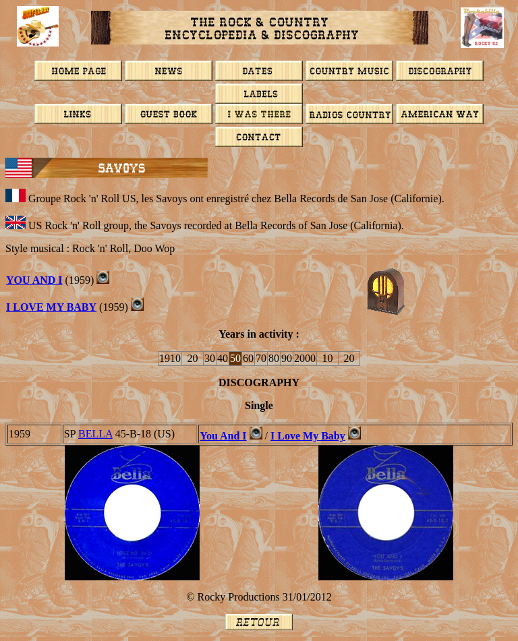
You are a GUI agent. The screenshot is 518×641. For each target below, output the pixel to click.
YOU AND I (34, 280)
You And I (223, 435)
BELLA (95, 433)
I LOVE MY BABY (51, 307)
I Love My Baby (307, 435)
